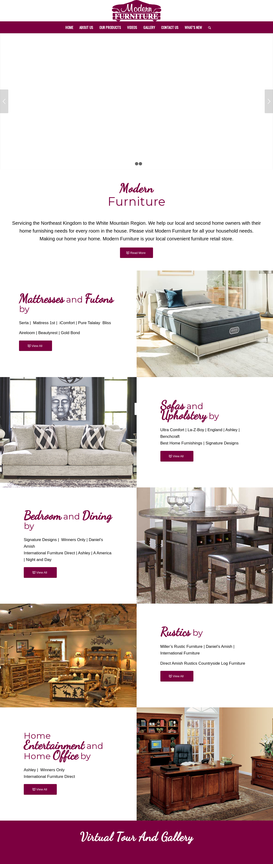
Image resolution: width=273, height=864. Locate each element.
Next (269, 101)
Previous (4, 101)
